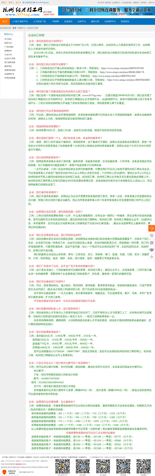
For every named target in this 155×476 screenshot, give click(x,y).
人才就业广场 (39, 21)
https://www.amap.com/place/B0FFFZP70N (122, 68)
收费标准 (136, 2)
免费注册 (108, 2)
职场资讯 (125, 21)
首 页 (5, 21)
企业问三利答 (10, 58)
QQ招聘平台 (116, 2)
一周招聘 (55, 21)
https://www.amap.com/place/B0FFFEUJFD (114, 76)
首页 (14, 28)
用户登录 (101, 2)
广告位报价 (9, 47)
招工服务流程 (126, 2)
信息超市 (68, 21)
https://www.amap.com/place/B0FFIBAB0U (128, 79)
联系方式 (8, 43)
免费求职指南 (10, 70)
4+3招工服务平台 (20, 21)
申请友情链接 (10, 78)
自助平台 (151, 2)
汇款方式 (8, 55)
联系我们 (144, 2)
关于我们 (8, 39)
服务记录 (95, 21)
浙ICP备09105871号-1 (27, 472)
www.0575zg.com (91, 95)
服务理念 (8, 66)
